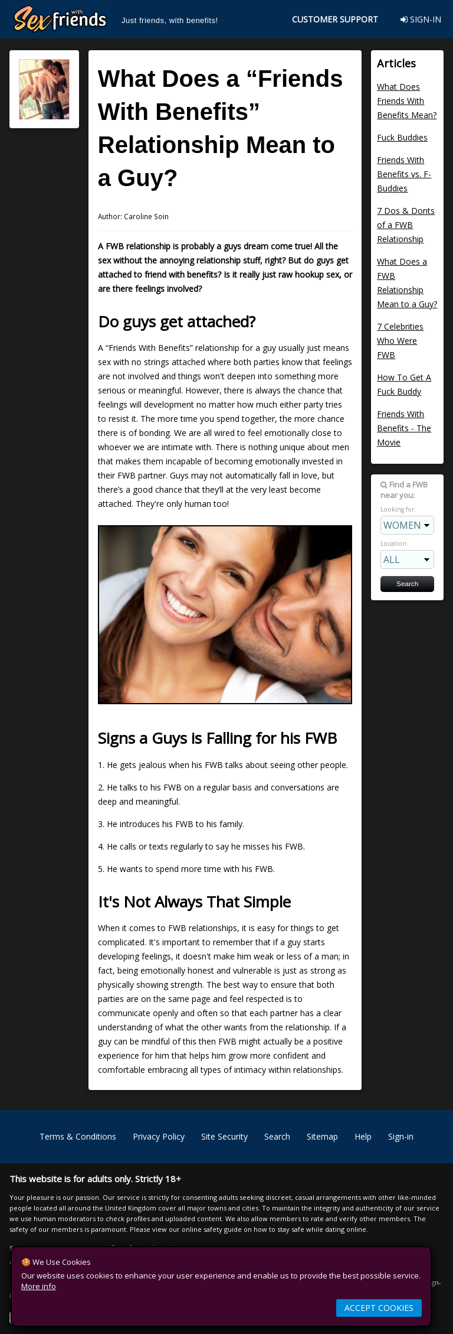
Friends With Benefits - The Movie (404, 428)
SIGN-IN (421, 19)
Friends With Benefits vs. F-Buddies (404, 174)
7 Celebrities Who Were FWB (400, 340)
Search (277, 1136)
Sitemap (322, 1136)
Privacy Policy (159, 1136)
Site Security (224, 1136)
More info (38, 1286)
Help (363, 1136)
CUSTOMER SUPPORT (335, 19)
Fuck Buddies (402, 137)
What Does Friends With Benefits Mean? (406, 101)
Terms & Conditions (78, 1136)
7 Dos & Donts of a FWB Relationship (406, 225)
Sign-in (400, 1136)
